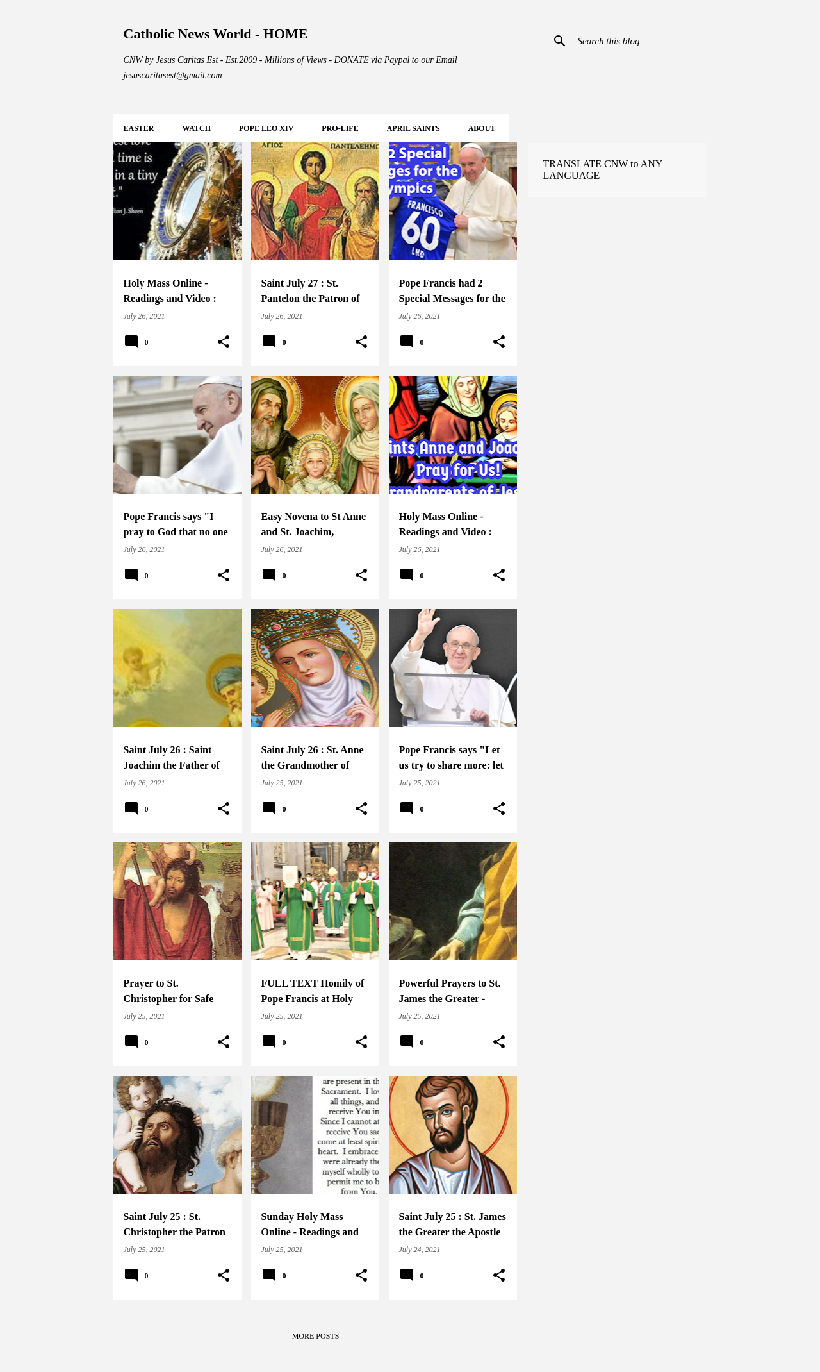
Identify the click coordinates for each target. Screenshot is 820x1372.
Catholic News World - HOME (216, 34)
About (482, 128)
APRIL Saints (413, 128)
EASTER (139, 128)
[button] (223, 342)
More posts (316, 1336)
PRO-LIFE (340, 128)
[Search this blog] (640, 41)
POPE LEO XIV (266, 128)
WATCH (197, 128)
